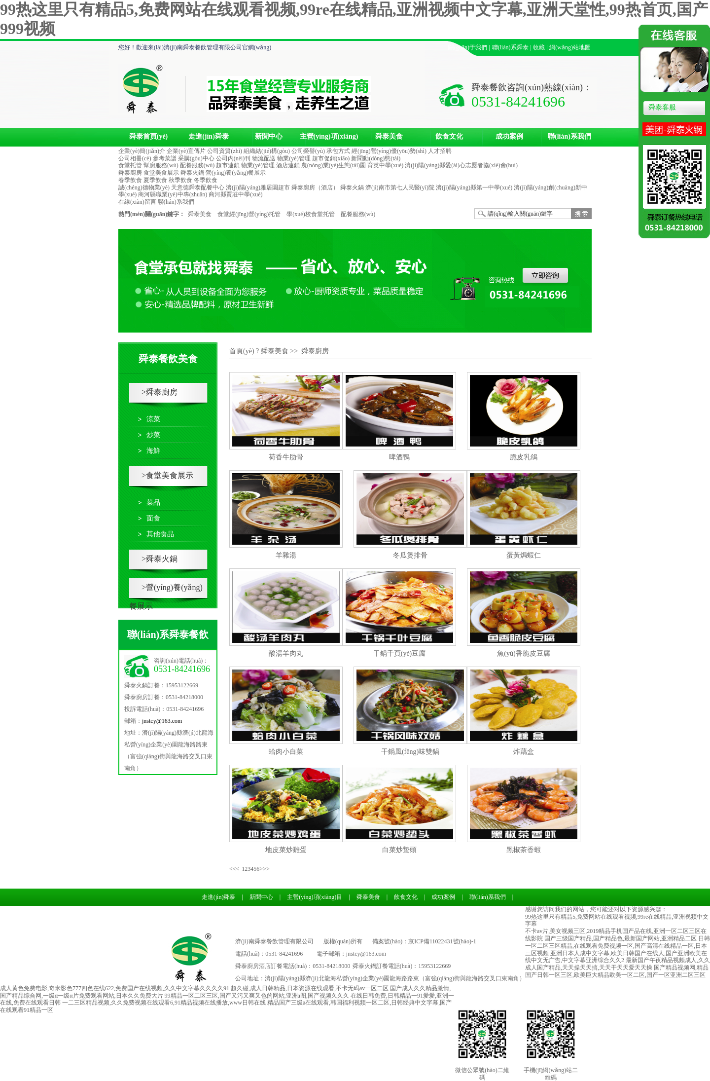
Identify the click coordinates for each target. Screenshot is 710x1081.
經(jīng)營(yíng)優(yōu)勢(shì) (389, 151)
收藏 (539, 47)
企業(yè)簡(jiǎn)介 (141, 151)
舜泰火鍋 (192, 172)
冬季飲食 (205, 180)
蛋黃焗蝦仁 (523, 555)
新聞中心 (269, 136)
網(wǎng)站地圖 (570, 47)
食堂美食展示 (161, 172)
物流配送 (264, 158)
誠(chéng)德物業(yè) (144, 187)
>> (266, 868)
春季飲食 (130, 180)
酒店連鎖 (288, 165)
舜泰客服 (662, 107)
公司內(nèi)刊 (233, 158)
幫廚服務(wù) (160, 165)
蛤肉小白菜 (286, 751)
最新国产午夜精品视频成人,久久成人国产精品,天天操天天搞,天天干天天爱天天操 (617, 964)
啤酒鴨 (399, 457)
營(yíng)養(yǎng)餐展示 (236, 172)
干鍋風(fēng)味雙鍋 (410, 751)
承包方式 (338, 151)
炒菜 (153, 435)
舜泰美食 (389, 136)
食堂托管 (130, 165)
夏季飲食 (155, 180)
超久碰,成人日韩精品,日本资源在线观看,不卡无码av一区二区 (310, 988)
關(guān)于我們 (467, 47)
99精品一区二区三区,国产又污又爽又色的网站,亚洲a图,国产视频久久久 (257, 995)
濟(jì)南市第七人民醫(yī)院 (399, 187)
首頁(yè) (241, 351)
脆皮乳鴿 (523, 457)
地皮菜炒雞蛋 (286, 850)
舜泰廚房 (130, 172)
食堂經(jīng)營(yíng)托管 (249, 214)
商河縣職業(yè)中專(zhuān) (172, 194)
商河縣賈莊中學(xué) (235, 194)
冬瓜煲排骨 (410, 555)
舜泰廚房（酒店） (315, 187)
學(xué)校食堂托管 (310, 214)
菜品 (153, 502)
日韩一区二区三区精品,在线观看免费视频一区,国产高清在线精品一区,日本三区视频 (617, 946)
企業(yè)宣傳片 (186, 151)
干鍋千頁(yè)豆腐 (399, 653)
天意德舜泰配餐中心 (197, 187)
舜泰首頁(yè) (148, 136)
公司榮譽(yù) (308, 151)
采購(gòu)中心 (196, 158)
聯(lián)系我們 (569, 136)
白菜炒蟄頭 (399, 850)
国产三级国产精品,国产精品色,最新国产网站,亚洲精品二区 (620, 938)
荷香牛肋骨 (286, 457)
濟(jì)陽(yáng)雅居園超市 (258, 187)
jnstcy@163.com (162, 720)
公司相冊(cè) (134, 158)
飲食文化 (449, 136)
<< (232, 868)
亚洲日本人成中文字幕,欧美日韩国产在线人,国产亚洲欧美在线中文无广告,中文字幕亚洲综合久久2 (616, 957)
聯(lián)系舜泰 (511, 47)
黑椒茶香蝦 (523, 850)
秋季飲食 (180, 180)
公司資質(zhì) (224, 151)
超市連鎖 (228, 165)
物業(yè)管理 (293, 158)
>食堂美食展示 (167, 475)
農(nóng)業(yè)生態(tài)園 (333, 165)
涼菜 (153, 419)
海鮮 (153, 450)
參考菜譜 (165, 158)
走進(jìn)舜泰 (208, 136)
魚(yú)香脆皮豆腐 (523, 653)
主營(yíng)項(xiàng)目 (329, 140)
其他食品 (160, 534)
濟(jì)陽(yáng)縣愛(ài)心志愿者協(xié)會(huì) (461, 165)
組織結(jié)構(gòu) (267, 151)
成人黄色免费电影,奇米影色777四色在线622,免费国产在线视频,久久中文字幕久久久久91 (114, 988)
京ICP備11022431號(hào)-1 (442, 941)
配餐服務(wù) (197, 165)
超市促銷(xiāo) (331, 158)
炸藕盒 (523, 751)
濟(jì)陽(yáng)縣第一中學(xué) (474, 187)
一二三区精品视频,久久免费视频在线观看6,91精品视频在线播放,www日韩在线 (164, 1002)
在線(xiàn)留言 (137, 201)
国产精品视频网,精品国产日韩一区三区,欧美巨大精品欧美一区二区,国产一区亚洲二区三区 (617, 971)
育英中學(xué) (385, 165)
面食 (153, 518)
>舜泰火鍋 (160, 559)
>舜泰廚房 (160, 392)
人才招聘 (440, 151)
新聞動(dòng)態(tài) (375, 158)
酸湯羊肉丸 (286, 653)
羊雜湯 (286, 555)
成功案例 (509, 136)
